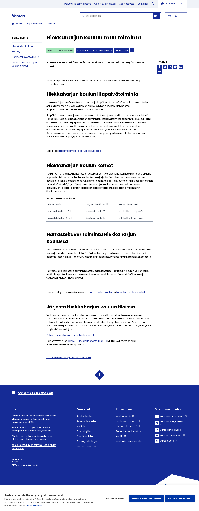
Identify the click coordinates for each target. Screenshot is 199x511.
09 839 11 (29, 422)
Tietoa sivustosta (34, 505)
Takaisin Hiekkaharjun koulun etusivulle (68, 357)
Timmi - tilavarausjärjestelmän (85, 341)
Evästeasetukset (114, 498)
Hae (156, 15)
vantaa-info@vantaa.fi (40, 430)
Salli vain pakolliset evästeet (146, 498)
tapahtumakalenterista (130, 292)
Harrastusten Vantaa (101, 292)
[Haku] (120, 15)
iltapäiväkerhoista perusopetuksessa (79, 151)
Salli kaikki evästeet (180, 498)
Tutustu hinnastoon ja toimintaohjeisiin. (68, 335)
